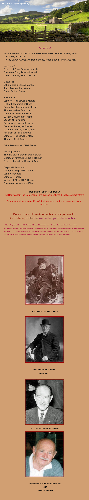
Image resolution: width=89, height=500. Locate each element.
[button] (3, 3)
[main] (44, 21)
